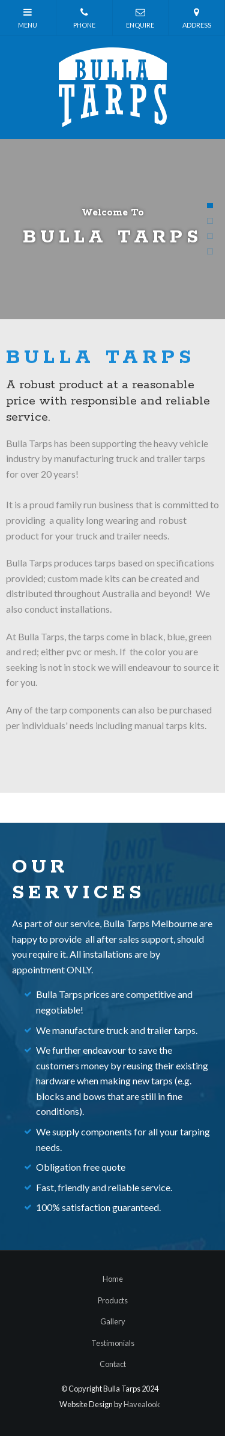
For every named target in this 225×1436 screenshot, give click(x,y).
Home (113, 1279)
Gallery (112, 1321)
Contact (113, 1364)
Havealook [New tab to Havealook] (142, 1404)
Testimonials (112, 1343)
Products (113, 1300)
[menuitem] (112, 1279)
